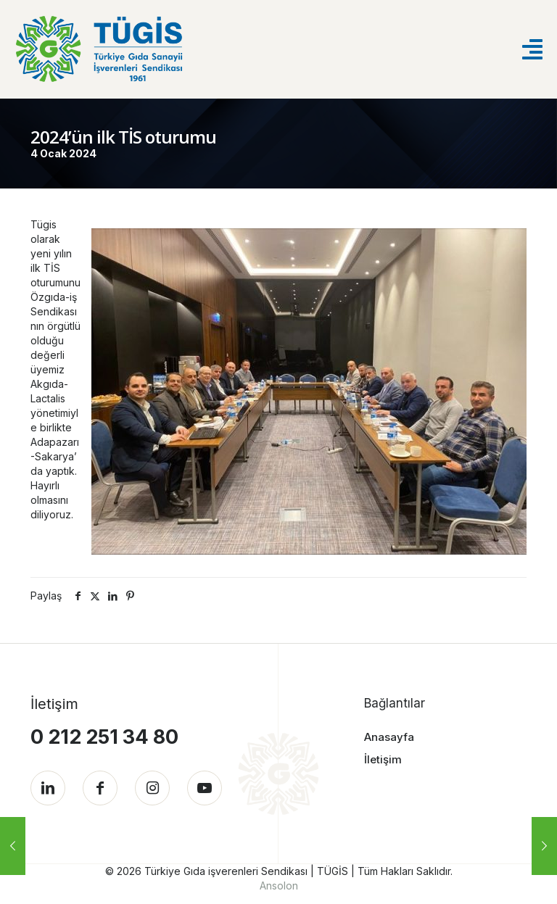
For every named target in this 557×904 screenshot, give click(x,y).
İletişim (383, 759)
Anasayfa (389, 737)
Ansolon (279, 885)
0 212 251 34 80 (104, 737)
